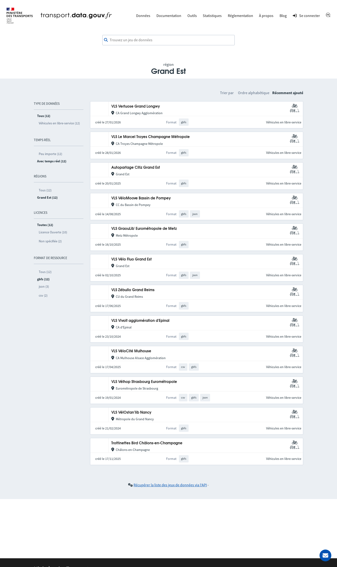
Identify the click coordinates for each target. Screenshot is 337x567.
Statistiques (212, 15)
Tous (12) (45, 190)
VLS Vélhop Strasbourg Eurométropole (144, 382)
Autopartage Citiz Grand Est (135, 167)
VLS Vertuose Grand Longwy (135, 106)
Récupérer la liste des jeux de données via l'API (170, 485)
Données (143, 15)
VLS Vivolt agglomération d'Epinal (140, 321)
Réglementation (240, 15)
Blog (283, 15)
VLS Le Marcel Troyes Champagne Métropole (150, 137)
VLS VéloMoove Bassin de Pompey (141, 198)
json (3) (44, 286)
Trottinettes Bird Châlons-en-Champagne (146, 443)
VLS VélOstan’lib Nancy (131, 412)
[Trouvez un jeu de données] (168, 40)
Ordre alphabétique (253, 92)
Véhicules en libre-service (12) (59, 123)
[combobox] (168, 40)
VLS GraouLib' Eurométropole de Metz (144, 229)
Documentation (168, 15)
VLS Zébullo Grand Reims (133, 290)
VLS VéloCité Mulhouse (131, 351)
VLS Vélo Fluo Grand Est (131, 259)
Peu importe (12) (50, 154)
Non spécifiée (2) (50, 241)
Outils (192, 15)
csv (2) (43, 295)
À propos (266, 15)
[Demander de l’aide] (325, 555)
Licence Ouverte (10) (53, 232)
